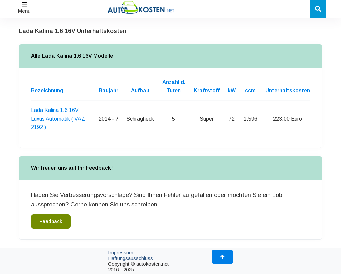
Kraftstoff (207, 90)
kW (232, 90)
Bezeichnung (47, 90)
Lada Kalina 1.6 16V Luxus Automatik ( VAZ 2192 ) (58, 118)
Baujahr (108, 90)
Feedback (50, 221)
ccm (250, 90)
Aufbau (140, 90)
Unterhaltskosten (287, 90)
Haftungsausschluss (130, 258)
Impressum (120, 252)
